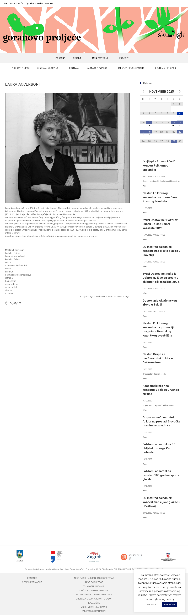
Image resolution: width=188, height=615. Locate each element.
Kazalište (94, 603)
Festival (74, 68)
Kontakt (49, 3)
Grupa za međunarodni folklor (94, 598)
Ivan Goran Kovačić (13, 3)
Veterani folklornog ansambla (94, 594)
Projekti (125, 58)
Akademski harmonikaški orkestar (94, 578)
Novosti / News (21, 68)
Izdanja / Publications (132, 68)
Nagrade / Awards (98, 68)
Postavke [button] (151, 604)
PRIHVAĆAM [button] (169, 605)
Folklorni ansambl (94, 586)
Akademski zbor (94, 582)
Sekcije (78, 58)
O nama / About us (49, 68)
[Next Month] (180, 91)
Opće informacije (34, 3)
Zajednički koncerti (94, 611)
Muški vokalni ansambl (94, 607)
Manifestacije (102, 58)
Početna (60, 58)
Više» (145, 186)
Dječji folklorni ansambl (94, 590)
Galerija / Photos (165, 68)
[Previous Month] (143, 91)
